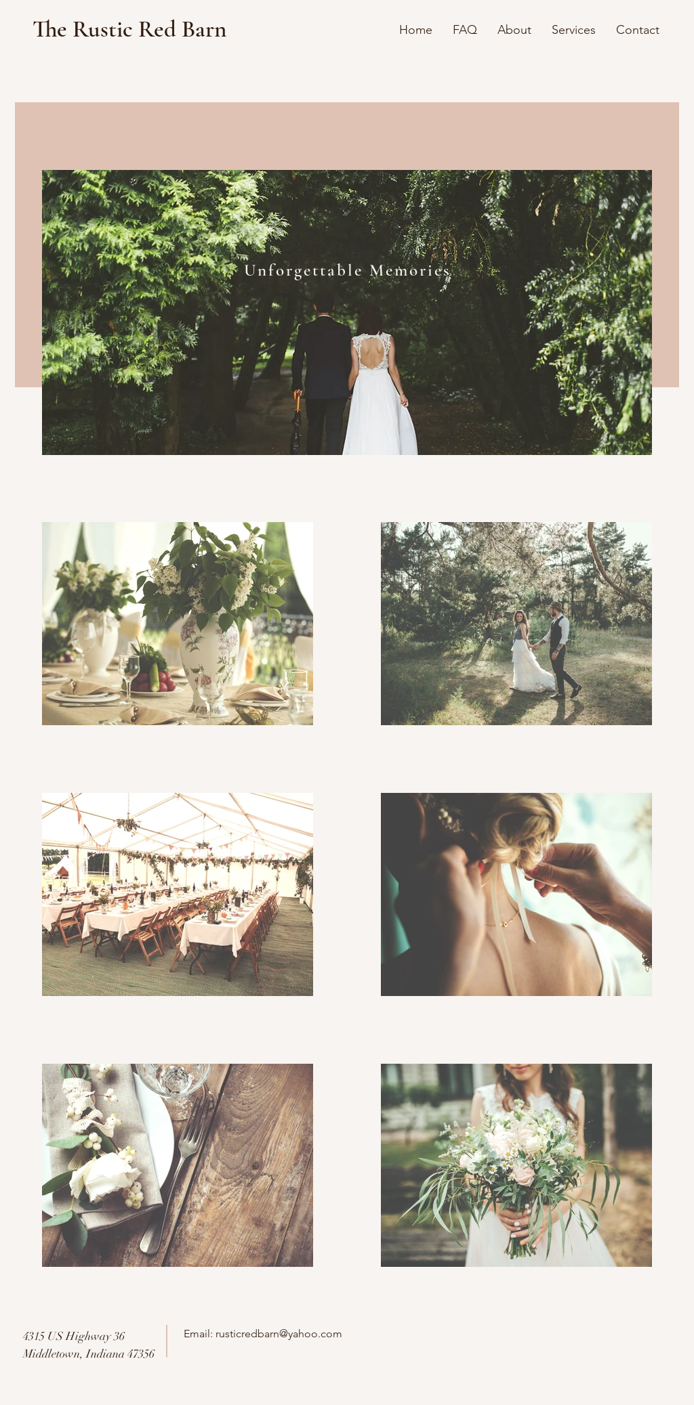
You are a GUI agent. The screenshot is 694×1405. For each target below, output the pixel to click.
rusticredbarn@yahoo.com (279, 1333)
